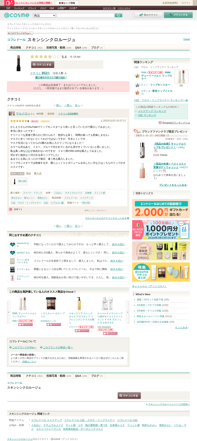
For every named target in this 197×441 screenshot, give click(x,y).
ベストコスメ (124, 8)
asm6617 (21, 252)
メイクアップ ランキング (152, 111)
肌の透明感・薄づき (96, 425)
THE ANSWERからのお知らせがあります (105, 329)
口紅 (27, 151)
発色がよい (43, 198)
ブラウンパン (23, 276)
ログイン (186, 3)
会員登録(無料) (170, 3)
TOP (8, 8)
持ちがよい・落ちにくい (23, 198)
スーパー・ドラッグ (32, 193)
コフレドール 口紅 (127, 420)
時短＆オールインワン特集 (150, 316)
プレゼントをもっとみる (173, 185)
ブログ (43, 8)
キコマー (21, 269)
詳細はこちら (29, 361)
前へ (59, 105)
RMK (14, 321)
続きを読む (118, 244)
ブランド (32, 8)
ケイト (144, 85)
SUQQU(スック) (48, 321)
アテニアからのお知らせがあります (86, 327)
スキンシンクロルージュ (51, 39)
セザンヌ (145, 91)
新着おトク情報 (67, 3)
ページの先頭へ (169, 404)
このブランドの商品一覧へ (58, 347)
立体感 (88, 193)
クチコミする (42, 64)
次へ (77, 105)
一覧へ (68, 105)
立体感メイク (117, 425)
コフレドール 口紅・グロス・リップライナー (89, 420)
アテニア (73, 327)
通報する (16, 209)
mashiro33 (21, 243)
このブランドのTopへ (24, 347)
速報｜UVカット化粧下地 (150, 299)
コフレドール (16, 40)
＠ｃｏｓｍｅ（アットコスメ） (149, 286)
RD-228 (19, 181)
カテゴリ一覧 (109, 8)
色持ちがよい (149, 425)
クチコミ (34, 47)
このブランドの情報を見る (20, 33)
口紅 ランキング (147, 115)
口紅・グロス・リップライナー (26, 203)
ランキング (19, 8)
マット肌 (71, 425)
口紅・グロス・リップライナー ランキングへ (159, 100)
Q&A (52, 8)
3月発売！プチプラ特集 (149, 305)
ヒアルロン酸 (57, 203)
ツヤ (80, 425)
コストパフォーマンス (48, 429)
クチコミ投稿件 (68, 113)
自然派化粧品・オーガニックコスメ (83, 429)
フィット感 (99, 193)
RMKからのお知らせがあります (25, 321)
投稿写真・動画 (58, 47)
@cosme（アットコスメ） (65, 439)
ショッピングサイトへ (25, 324)
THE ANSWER (104, 327)
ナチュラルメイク (73, 193)
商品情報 (15, 47)
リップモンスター (160, 84)
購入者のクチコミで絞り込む (50, 77)
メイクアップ (86, 198)
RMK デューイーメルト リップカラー (156, 75)
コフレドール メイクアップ (46, 420)
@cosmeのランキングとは (176, 122)
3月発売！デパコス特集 (149, 310)
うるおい (58, 193)
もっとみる (181, 327)
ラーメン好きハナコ (23, 261)
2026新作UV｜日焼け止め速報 (153, 322)
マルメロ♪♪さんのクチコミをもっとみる (106, 218)
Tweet (186, 39)
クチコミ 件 (40, 73)
